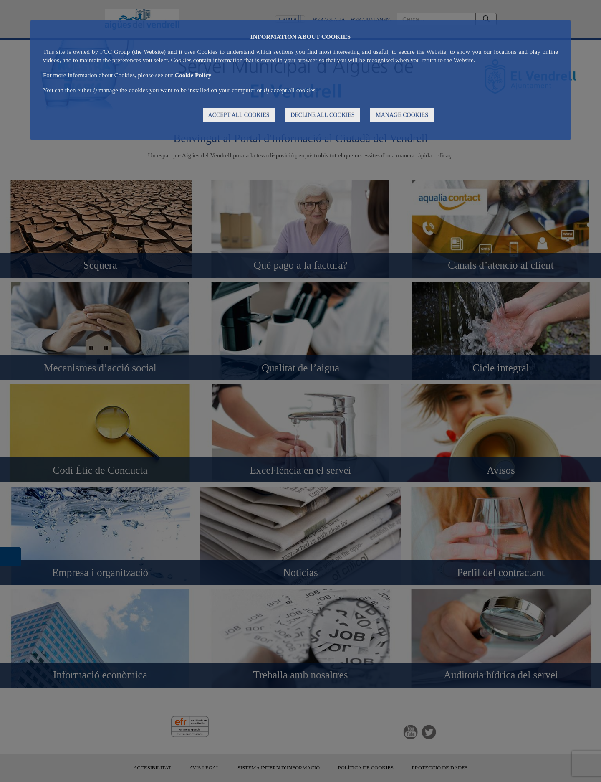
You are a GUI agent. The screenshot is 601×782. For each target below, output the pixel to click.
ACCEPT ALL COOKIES (239, 115)
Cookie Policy (192, 75)
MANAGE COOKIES (402, 115)
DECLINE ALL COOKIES (322, 115)
